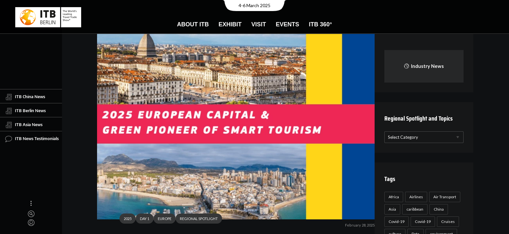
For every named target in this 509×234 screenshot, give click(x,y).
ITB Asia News (24, 124)
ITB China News (25, 96)
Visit (258, 24)
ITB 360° (320, 24)
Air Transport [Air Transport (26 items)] (443, 196)
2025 (125, 219)
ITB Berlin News (25, 110)
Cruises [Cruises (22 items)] (447, 221)
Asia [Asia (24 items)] (391, 209)
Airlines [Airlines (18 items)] (415, 196)
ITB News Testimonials (32, 138)
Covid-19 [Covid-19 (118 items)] (395, 221)
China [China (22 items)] (438, 209)
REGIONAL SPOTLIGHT (196, 219)
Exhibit (230, 24)
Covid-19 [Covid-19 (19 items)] (422, 221)
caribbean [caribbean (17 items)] (413, 209)
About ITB (193, 24)
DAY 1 (142, 219)
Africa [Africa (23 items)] (393, 196)
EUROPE (162, 219)
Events (287, 24)
